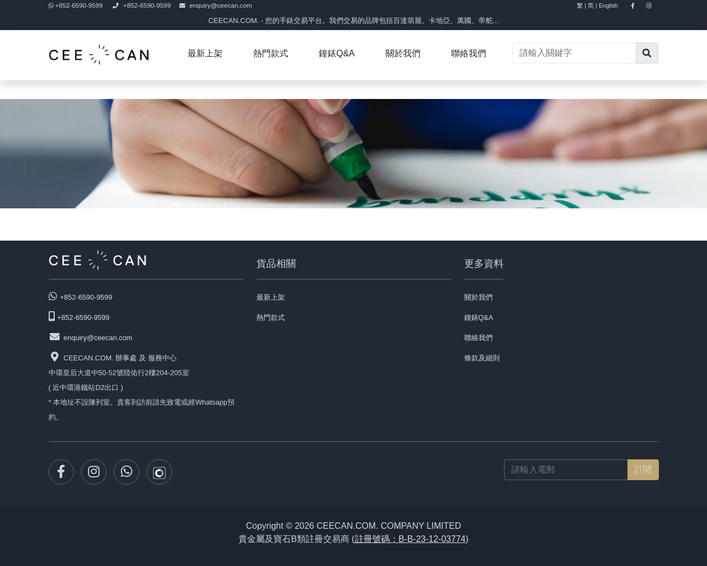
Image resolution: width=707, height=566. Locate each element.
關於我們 (402, 53)
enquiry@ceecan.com (215, 5)
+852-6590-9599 (76, 5)
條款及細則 (482, 358)
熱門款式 (270, 53)
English (613, 5)
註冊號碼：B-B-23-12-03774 (410, 539)
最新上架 (205, 53)
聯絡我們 (468, 53)
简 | (592, 5)
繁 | (581, 5)
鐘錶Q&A (337, 53)
